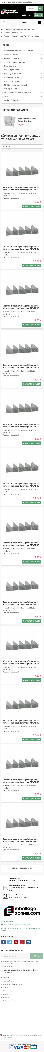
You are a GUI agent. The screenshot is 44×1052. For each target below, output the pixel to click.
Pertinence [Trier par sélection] (6, 146)
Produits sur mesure (9, 1001)
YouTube (16, 942)
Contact (5, 994)
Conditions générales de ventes (13, 984)
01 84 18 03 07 (37, 2)
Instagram (28, 942)
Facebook (3, 942)
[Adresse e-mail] (15, 956)
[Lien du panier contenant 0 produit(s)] (38, 15)
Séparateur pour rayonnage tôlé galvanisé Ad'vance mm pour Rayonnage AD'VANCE (21, 188)
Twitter (9, 942)
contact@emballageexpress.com (19, 925)
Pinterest (22, 942)
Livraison (6, 978)
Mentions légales (8, 981)
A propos (6, 987)
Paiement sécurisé (9, 991)
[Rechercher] (34, 8)
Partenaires (6, 997)
